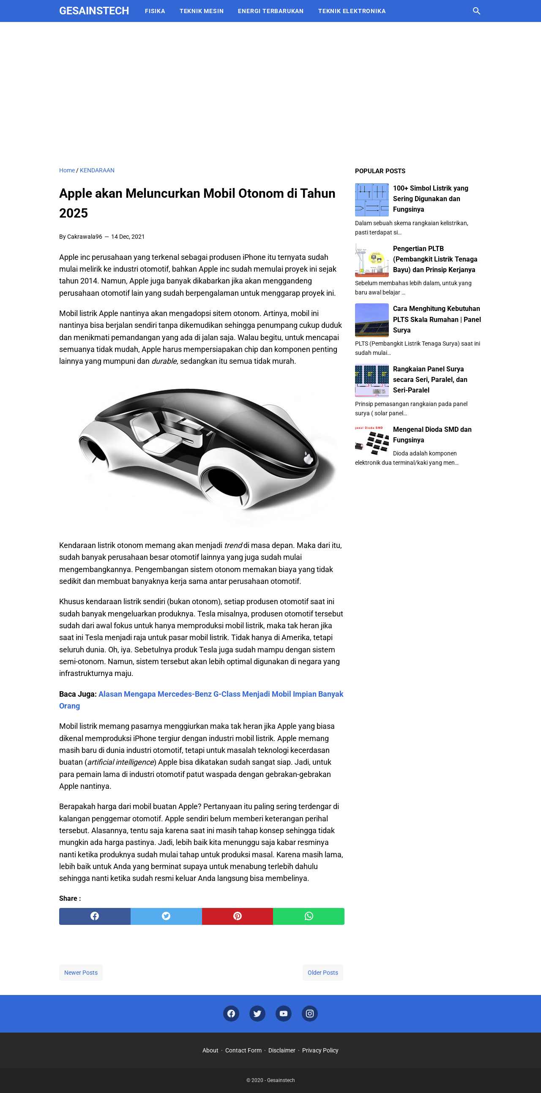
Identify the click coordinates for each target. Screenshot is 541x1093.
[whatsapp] (308, 916)
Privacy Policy (320, 1050)
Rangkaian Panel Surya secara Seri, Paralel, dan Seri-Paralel (430, 379)
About (210, 1050)
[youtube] (284, 1014)
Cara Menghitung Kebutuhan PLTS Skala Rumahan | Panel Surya (437, 319)
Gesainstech (94, 11)
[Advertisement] (270, 94)
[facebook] (95, 916)
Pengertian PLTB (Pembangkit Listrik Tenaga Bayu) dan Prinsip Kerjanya (435, 259)
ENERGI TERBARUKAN (271, 11)
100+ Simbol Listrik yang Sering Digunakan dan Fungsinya (430, 198)
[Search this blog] (477, 11)
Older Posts (323, 972)
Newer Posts (81, 972)
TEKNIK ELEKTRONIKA (351, 11)
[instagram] (310, 1014)
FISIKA (155, 11)
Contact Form (243, 1050)
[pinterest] (237, 916)
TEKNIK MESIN (202, 11)
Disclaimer (281, 1050)
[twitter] (166, 916)
